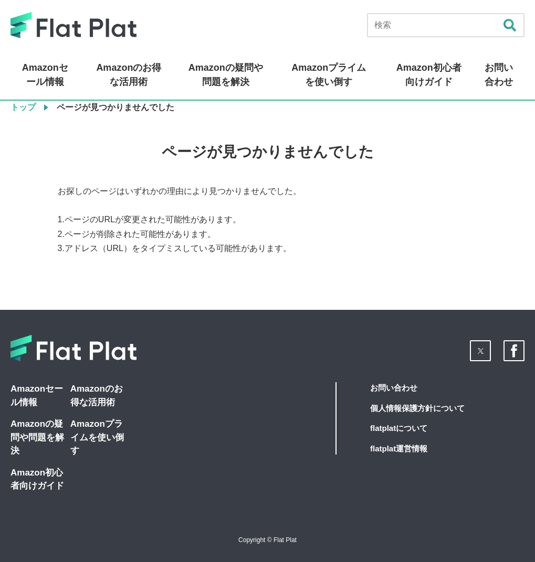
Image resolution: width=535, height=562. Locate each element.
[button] (480, 350)
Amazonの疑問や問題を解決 (225, 74)
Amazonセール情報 (45, 74)
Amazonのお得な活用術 (128, 74)
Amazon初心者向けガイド (428, 74)
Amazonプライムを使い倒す (328, 74)
